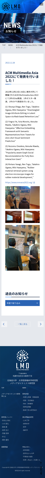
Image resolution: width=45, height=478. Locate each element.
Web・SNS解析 (28, 404)
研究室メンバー (6, 417)
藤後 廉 (4, 427)
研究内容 (25, 394)
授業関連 (4, 447)
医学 (24, 427)
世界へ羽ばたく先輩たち (31, 460)
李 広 (4, 437)
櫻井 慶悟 (5, 440)
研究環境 (26, 450)
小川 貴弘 (5, 424)
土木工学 (26, 420)
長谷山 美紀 (6, 420)
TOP (4, 45)
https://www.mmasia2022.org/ (19, 182)
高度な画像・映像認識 (31, 397)
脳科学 (25, 430)
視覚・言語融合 (28, 400)
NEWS (10, 45)
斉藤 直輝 (5, 433)
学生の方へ (26, 447)
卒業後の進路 (28, 456)
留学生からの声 (28, 453)
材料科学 (26, 424)
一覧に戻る (22, 324)
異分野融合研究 (27, 417)
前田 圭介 (5, 430)
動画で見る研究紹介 (30, 410)
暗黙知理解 (27, 407)
